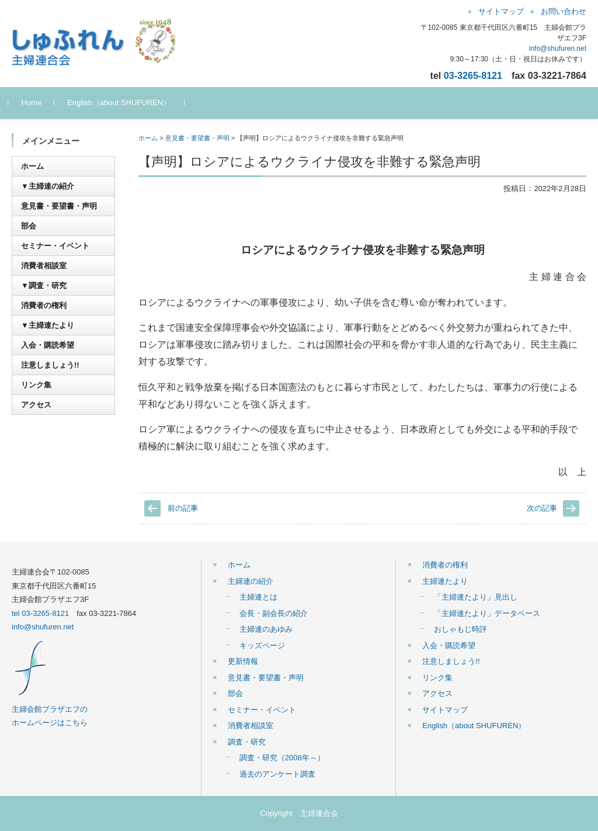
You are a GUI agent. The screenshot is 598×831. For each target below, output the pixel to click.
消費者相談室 (44, 265)
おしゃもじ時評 (460, 629)
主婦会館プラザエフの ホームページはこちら (50, 709)
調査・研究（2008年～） (282, 757)
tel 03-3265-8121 (40, 613)
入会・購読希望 (47, 345)
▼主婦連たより (47, 325)
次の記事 (542, 508)
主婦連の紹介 (250, 581)
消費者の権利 (44, 305)
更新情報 (243, 661)
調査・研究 (247, 741)
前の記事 (183, 508)
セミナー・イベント (55, 245)
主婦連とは (258, 597)
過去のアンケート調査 (277, 774)
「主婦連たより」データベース (487, 613)
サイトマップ (445, 709)
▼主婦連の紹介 (47, 186)
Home (35, 102)
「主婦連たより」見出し (475, 597)
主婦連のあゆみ (266, 629)
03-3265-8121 (473, 75)
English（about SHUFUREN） (122, 102)
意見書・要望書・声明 (197, 137)
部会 (28, 225)
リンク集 (36, 384)
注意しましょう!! (50, 365)
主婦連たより (445, 581)
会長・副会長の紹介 (273, 613)
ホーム (148, 137)
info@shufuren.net (557, 48)
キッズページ (262, 645)
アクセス (36, 404)
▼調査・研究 (44, 285)
